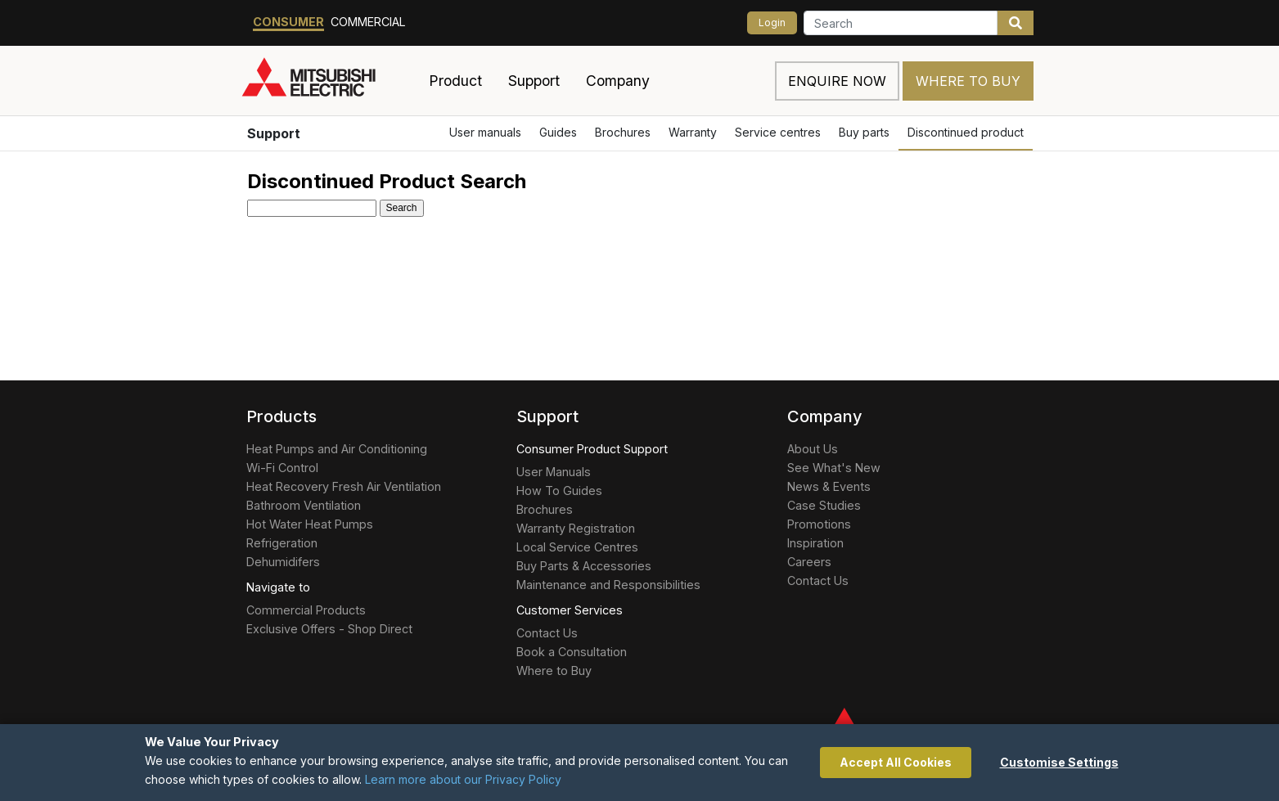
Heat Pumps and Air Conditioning (336, 449)
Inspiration (815, 543)
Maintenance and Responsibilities (608, 585)
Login (772, 22)
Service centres (778, 132)
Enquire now (837, 81)
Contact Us (547, 633)
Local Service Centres (577, 547)
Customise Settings (1059, 762)
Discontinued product (965, 132)
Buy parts (864, 132)
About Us (812, 449)
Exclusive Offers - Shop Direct (329, 629)
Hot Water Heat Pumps (309, 524)
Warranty (693, 132)
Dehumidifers (283, 562)
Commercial (368, 22)
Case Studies (824, 505)
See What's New (833, 468)
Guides (558, 132)
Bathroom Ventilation (303, 505)
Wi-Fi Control (282, 468)
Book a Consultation (571, 652)
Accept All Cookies (896, 762)
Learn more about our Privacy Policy (463, 779)
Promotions (819, 524)
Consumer (288, 22)
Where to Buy (968, 81)
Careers (809, 562)
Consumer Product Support (592, 449)
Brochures (623, 132)
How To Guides (559, 490)
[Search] (901, 23)
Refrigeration (281, 543)
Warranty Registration (575, 528)
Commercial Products (306, 610)
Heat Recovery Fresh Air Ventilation (343, 486)
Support (273, 133)
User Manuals (553, 472)
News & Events (829, 486)
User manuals (485, 132)
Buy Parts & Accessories (583, 566)
